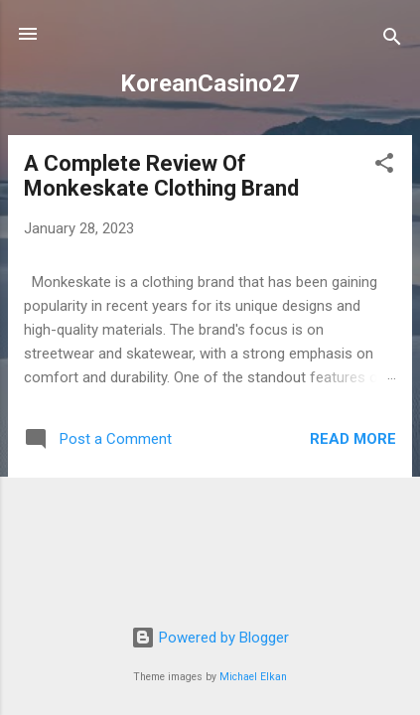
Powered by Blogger (210, 637)
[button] (384, 166)
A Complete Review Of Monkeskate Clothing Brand (161, 176)
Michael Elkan (253, 676)
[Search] (392, 40)
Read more (353, 439)
